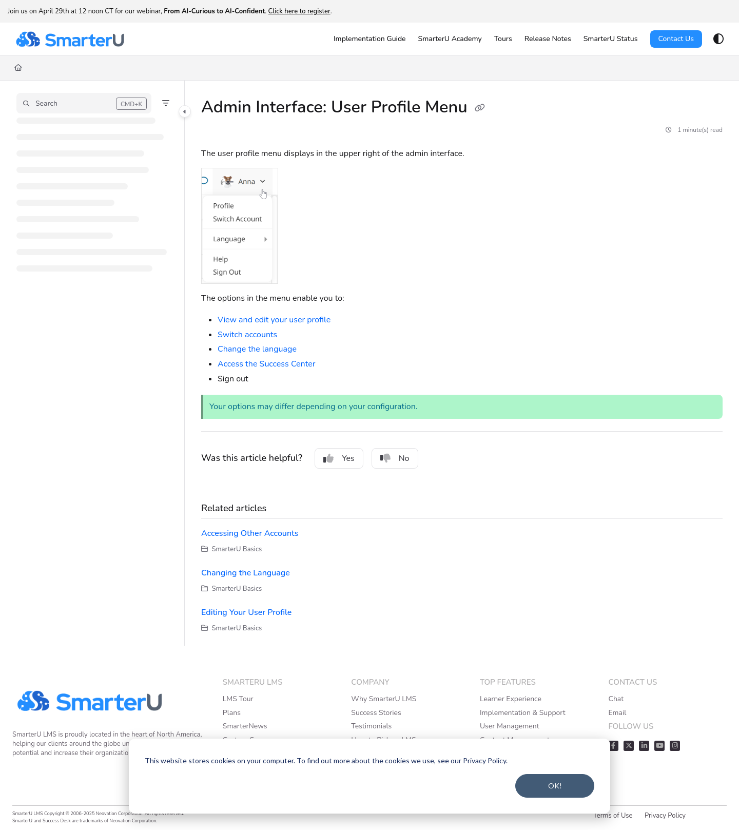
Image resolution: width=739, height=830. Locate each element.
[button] (83, 103)
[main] (462, 363)
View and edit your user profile (274, 319)
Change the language (257, 349)
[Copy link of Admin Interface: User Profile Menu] (480, 108)
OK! (555, 785)
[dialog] (369, 776)
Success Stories (376, 713)
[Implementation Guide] (370, 39)
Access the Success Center (266, 364)
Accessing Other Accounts (249, 533)
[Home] (18, 68)
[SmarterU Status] (611, 39)
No (395, 458)
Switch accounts (247, 334)
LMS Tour (238, 699)
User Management (509, 726)
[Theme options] (718, 39)
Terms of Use (613, 815)
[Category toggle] (185, 111)
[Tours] (503, 39)
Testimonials (371, 726)
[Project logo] (69, 39)
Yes (339, 458)
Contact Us (676, 39)
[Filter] (166, 103)
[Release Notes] (547, 39)
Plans (232, 713)
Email (617, 713)
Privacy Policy (665, 815)
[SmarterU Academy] (450, 39)
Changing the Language (245, 572)
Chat (616, 699)
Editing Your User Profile (246, 612)
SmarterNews (245, 726)
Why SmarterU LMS (383, 699)
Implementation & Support (523, 713)
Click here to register (299, 11)
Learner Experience (510, 699)
